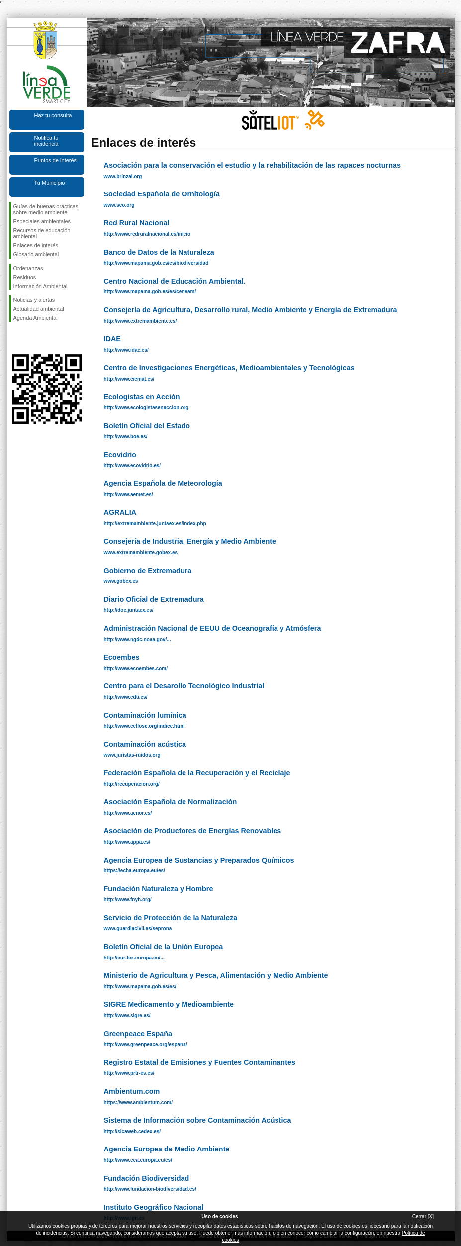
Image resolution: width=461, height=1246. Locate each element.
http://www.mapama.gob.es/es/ (140, 986)
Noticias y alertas (34, 300)
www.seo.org (119, 205)
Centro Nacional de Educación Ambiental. (175, 281)
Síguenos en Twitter (32, 338)
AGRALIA (120, 512)
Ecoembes (122, 657)
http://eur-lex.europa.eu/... (134, 957)
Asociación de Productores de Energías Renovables (192, 831)
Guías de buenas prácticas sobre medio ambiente (46, 209)
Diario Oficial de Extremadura (154, 599)
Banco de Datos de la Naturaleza (159, 252)
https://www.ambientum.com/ (138, 1102)
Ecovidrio (120, 455)
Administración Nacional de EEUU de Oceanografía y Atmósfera (212, 628)
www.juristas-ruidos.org (132, 755)
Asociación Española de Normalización (170, 802)
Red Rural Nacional (137, 223)
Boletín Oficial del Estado (147, 426)
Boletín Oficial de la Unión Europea (163, 947)
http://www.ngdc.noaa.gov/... (137, 639)
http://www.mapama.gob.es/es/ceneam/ (150, 291)
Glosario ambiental (36, 254)
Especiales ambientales (42, 221)
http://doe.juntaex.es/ (129, 610)
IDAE (112, 339)
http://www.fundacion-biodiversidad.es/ (150, 1189)
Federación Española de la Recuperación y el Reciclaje (197, 773)
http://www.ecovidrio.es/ (132, 465)
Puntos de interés (55, 160)
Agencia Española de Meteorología (163, 483)
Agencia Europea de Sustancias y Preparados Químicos (199, 860)
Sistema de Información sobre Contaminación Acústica (197, 1120)
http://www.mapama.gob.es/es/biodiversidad (156, 263)
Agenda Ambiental (35, 318)
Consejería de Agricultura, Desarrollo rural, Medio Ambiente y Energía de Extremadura (250, 310)
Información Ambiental (40, 286)
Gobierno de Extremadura (148, 571)
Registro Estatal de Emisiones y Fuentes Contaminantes (199, 1062)
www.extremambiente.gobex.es (141, 552)
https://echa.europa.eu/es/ (134, 870)
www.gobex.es (121, 581)
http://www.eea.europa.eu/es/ (138, 1160)
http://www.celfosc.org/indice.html (144, 726)
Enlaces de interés (36, 245)
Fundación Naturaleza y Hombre (158, 889)
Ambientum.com (132, 1091)
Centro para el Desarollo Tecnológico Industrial (184, 686)
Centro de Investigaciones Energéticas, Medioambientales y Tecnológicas (229, 368)
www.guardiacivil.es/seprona (138, 928)
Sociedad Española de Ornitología (162, 194)
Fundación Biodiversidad (146, 1178)
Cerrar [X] (423, 1216)
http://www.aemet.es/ (128, 494)
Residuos (24, 277)
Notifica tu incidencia (46, 141)
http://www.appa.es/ (127, 842)
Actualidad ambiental (38, 309)
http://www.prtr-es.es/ (129, 1073)
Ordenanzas (28, 268)
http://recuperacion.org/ (132, 784)
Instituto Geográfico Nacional (154, 1207)
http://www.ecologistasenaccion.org (146, 407)
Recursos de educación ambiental (42, 233)
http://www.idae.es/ (126, 350)
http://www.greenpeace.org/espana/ (145, 1044)
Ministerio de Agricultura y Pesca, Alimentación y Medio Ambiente (216, 975)
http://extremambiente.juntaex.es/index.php (155, 523)
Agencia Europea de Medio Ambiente (167, 1149)
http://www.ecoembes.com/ (136, 668)
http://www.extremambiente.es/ (140, 321)
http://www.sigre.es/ (127, 1015)
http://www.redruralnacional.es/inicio (147, 234)
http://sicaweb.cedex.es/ (132, 1131)
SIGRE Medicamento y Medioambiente (169, 1004)
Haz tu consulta (53, 115)
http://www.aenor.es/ (128, 813)
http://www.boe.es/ (126, 436)
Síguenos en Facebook (15, 338)
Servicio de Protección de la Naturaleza (171, 918)
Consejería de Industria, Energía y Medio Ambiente (190, 541)
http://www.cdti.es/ (126, 697)
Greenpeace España (138, 1034)
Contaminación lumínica (145, 715)
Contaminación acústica (145, 744)
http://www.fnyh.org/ (128, 899)
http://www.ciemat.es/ (129, 379)
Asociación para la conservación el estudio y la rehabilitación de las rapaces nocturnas (252, 165)
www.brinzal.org (123, 176)
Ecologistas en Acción (142, 397)
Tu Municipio (49, 183)
